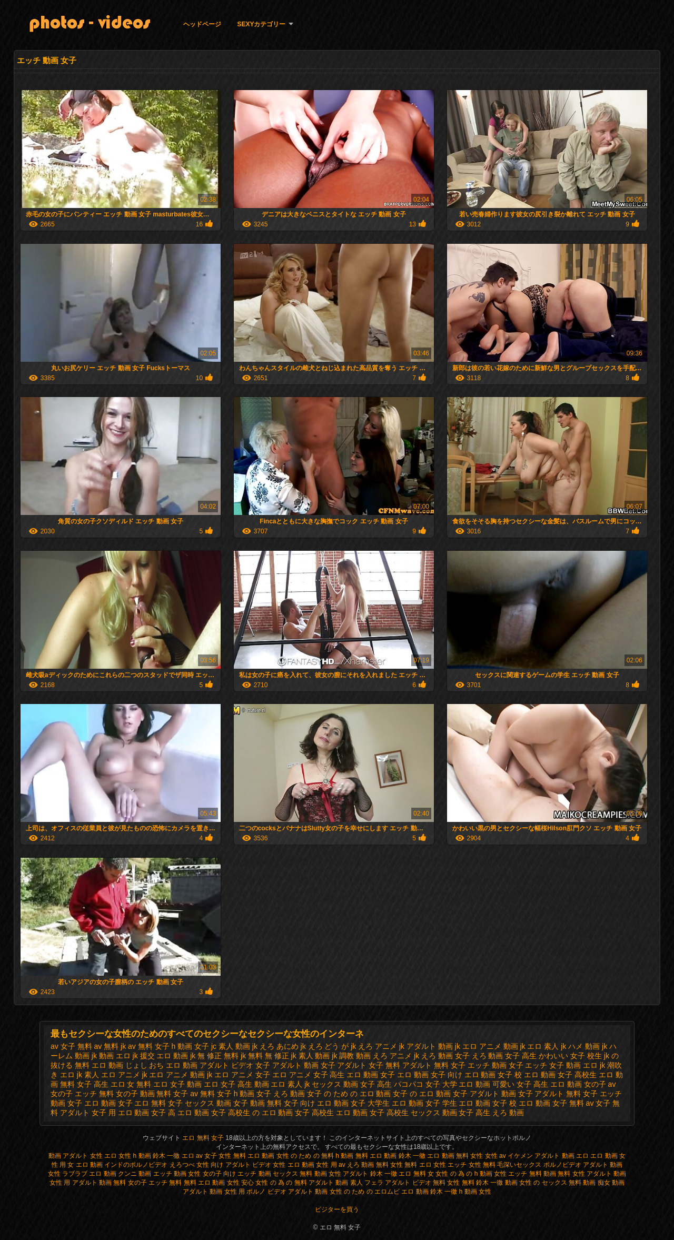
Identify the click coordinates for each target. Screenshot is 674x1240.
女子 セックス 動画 (199, 1103)
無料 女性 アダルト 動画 (592, 1173)
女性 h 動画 (134, 1155)
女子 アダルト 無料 (549, 1093)
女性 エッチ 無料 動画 (525, 1173)
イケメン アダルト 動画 (541, 1155)
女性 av (496, 1155)
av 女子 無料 (71, 1046)
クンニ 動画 (134, 1173)
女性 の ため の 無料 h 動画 (315, 1155)
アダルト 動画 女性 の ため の (330, 1191)
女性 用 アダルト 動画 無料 (87, 1182)
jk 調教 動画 (351, 1055)
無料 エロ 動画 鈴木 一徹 (390, 1155)
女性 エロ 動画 (293, 1164)
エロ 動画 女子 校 (493, 1074)
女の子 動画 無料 (144, 1093)
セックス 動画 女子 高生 (352, 1084)
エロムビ (387, 1191)
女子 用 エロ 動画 (121, 1112)
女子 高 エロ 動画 (180, 1112)
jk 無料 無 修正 (265, 1055)
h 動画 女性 (475, 1191)
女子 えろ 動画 (280, 1093)
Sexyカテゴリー (261, 24)
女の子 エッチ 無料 (82, 1093)
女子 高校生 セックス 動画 (413, 1112)
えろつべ (182, 1164)
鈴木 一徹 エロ (173, 1155)
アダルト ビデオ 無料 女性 (422, 1182)
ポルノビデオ (562, 1164)
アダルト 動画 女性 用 (214, 1191)
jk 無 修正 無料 (214, 1055)
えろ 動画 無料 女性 (375, 1164)
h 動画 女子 (191, 1046)
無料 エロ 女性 (426, 1164)
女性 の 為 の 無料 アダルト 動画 (301, 1182)
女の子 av (600, 1084)
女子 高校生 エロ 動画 (331, 1112)
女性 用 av (331, 1164)
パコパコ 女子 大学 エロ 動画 (442, 1084)
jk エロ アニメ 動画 (486, 1046)
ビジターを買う (337, 1209)
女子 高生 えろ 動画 (491, 1112)
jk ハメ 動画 (580, 1046)
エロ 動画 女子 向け (429, 1074)
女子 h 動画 (236, 1093)
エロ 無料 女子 (203, 1138)
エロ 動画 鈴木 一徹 (429, 1191)
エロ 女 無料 (131, 1084)
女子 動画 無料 (257, 1103)
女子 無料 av (573, 1103)
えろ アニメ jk (396, 1055)
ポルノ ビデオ (266, 1191)
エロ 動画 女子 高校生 (560, 1074)
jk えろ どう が (325, 1046)
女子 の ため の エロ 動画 (349, 1093)
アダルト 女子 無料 (368, 1065)
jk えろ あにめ (275, 1046)
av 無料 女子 (149, 1046)
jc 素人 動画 (230, 1046)
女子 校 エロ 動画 (521, 1103)
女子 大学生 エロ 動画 (387, 1103)
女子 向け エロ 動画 (316, 1103)
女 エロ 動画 (85, 1164)
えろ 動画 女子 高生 (504, 1055)
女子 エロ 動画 (91, 1103)
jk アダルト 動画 (426, 1046)
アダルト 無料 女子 (433, 1065)
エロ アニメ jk (124, 1074)
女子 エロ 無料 (142, 1103)
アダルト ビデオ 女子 (235, 1065)
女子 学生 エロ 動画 (458, 1103)
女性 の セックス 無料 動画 (557, 1182)
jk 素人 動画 (310, 1055)
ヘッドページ (202, 24)
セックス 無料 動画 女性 (307, 1173)
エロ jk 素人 (79, 1074)
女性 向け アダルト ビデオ (234, 1164)
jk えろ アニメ (374, 1046)
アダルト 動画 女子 (303, 1065)
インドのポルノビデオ (135, 1164)
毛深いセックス (519, 1164)
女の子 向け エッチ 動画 (237, 1173)
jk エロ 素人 (539, 1046)
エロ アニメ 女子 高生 (308, 1074)
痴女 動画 (611, 1182)
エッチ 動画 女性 (177, 1173)
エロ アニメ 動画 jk (180, 1074)
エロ (582, 1155)
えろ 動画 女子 (445, 1055)
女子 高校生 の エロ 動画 (252, 1112)
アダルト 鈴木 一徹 (370, 1173)
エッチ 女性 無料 (471, 1164)
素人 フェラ (366, 1182)
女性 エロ (104, 1155)
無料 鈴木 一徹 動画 (490, 1182)
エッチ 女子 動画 (553, 1065)
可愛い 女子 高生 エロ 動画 (537, 1084)
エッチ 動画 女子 (495, 1065)
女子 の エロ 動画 (422, 1093)
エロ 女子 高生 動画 (236, 1084)
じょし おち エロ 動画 (161, 1065)
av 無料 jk (110, 1046)
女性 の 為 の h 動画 (463, 1173)
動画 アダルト (68, 1155)
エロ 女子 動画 (177, 1084)
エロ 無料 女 (416, 1173)
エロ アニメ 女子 (242, 1074)
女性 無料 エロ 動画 (247, 1155)
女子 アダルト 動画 (484, 1093)
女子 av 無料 (194, 1093)
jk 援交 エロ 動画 (161, 1055)
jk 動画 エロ (111, 1055)
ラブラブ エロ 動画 (89, 1173)
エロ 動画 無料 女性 (455, 1155)
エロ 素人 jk (290, 1084)
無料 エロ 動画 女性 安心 (219, 1182)
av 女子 (206, 1155)
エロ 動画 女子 (370, 1074)
